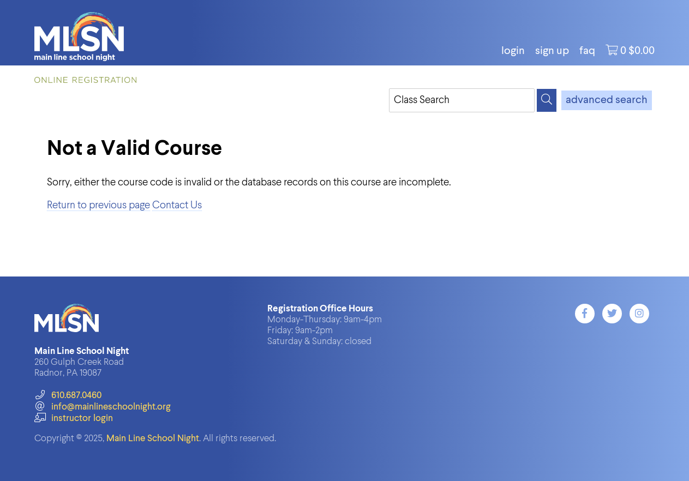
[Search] (546, 100)
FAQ (587, 51)
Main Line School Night (152, 438)
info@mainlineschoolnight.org (102, 407)
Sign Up (552, 51)
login (513, 51)
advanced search (607, 100)
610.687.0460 (67, 395)
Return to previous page (98, 205)
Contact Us (177, 205)
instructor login (73, 418)
